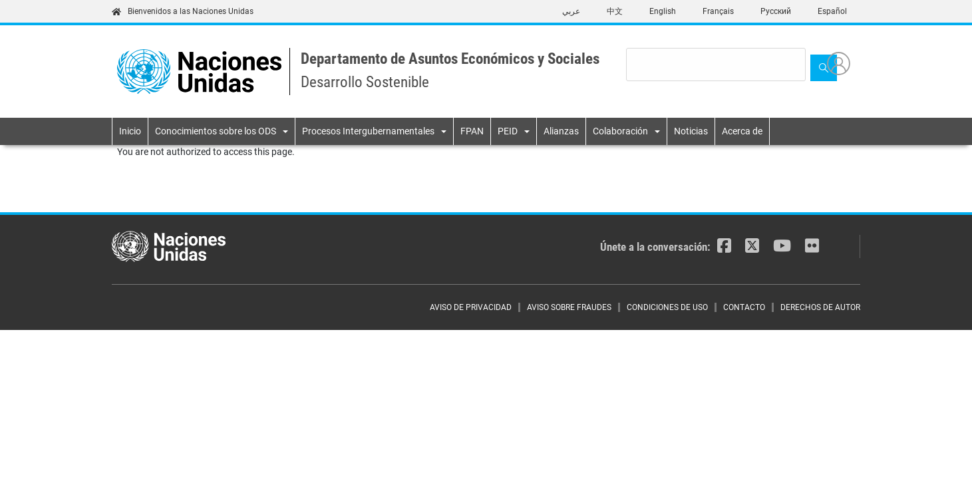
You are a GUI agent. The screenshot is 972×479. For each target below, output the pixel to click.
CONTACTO (744, 307)
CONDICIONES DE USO (667, 307)
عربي (571, 11)
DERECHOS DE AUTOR (820, 307)
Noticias (691, 131)
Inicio (130, 131)
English (662, 11)
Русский (775, 11)
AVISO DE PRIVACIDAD (471, 307)
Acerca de (742, 131)
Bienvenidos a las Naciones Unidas (182, 11)
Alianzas (561, 131)
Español (832, 11)
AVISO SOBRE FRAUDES (569, 307)
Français (718, 11)
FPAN (472, 131)
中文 (615, 11)
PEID (508, 131)
